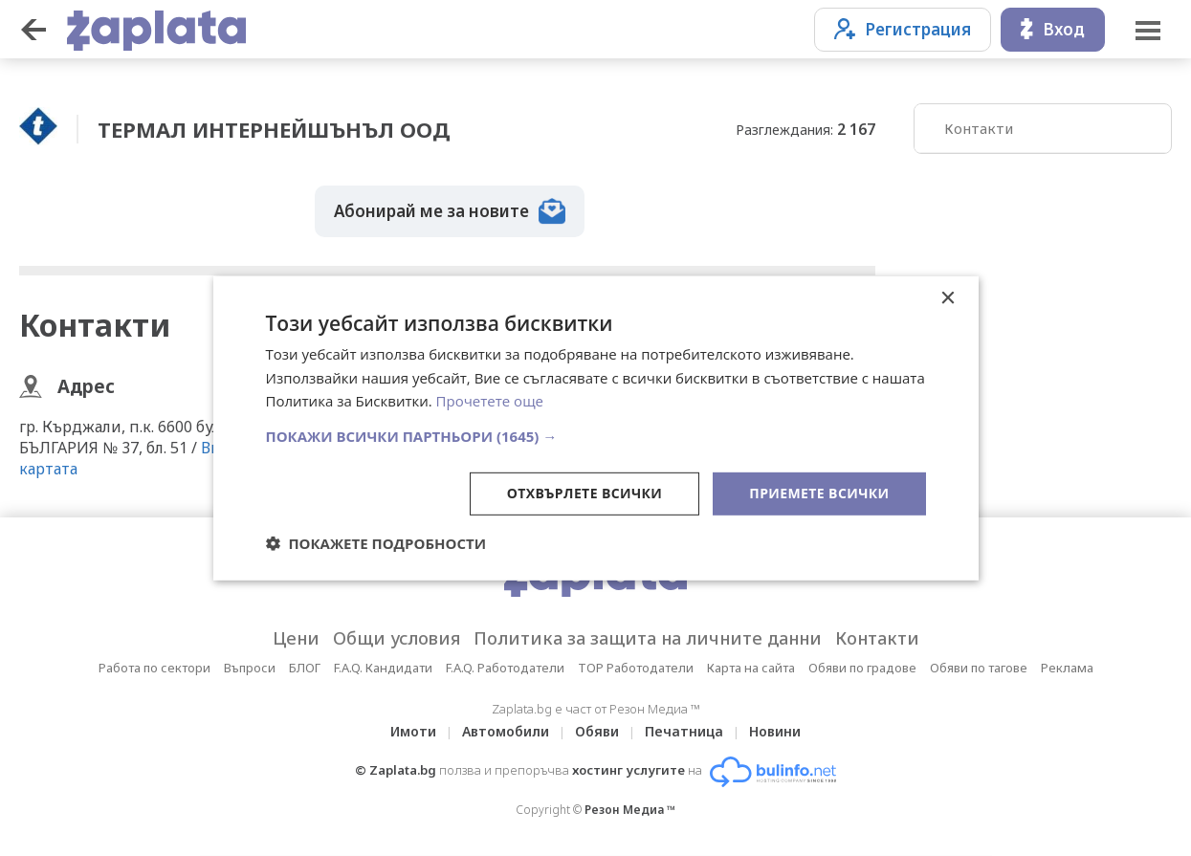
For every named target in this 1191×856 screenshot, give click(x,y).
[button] (596, 436)
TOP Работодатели (636, 667)
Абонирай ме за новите (449, 211)
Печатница (684, 731)
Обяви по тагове (978, 667)
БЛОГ (304, 667)
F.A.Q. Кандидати (383, 667)
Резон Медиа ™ (629, 809)
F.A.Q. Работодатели (505, 667)
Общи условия (396, 637)
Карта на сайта (751, 667)
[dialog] (596, 427)
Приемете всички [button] (819, 493)
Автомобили (505, 731)
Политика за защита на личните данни (648, 637)
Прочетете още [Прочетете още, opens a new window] (489, 400)
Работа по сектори (154, 667)
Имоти (413, 731)
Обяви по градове (862, 667)
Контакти (978, 128)
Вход (1053, 29)
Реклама (1067, 667)
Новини (775, 731)
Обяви (597, 731)
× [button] (947, 298)
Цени (296, 637)
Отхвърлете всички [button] (585, 493)
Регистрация (902, 29)
